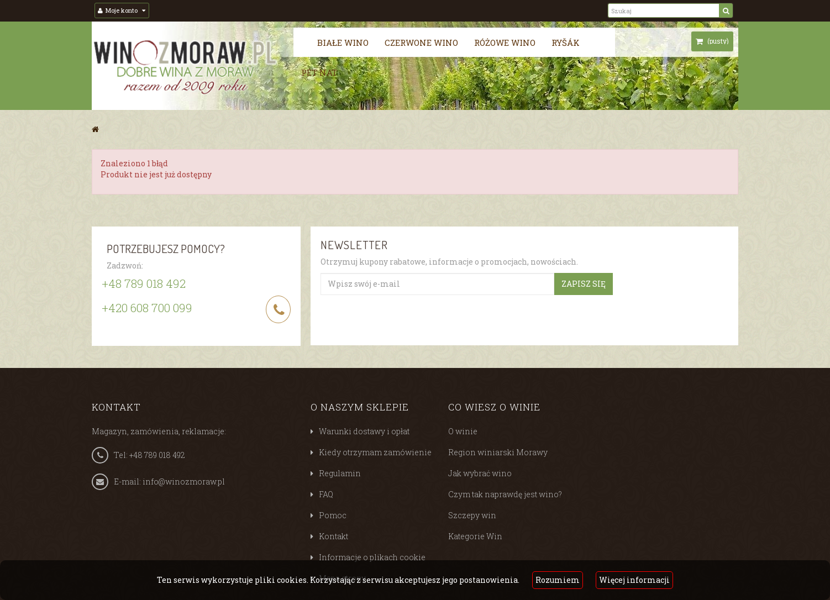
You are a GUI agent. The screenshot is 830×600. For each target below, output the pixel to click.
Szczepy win (472, 515)
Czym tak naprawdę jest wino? (505, 494)
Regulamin (340, 473)
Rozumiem (557, 580)
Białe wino (343, 42)
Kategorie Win (475, 536)
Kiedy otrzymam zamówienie (375, 452)
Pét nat (319, 72)
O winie (462, 431)
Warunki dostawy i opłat (364, 431)
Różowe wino (504, 42)
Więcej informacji (634, 580)
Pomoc (332, 515)
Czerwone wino (421, 42)
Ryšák (565, 42)
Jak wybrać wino (480, 473)
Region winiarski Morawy (498, 452)
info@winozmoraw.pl (184, 481)
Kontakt (333, 536)
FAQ (326, 494)
